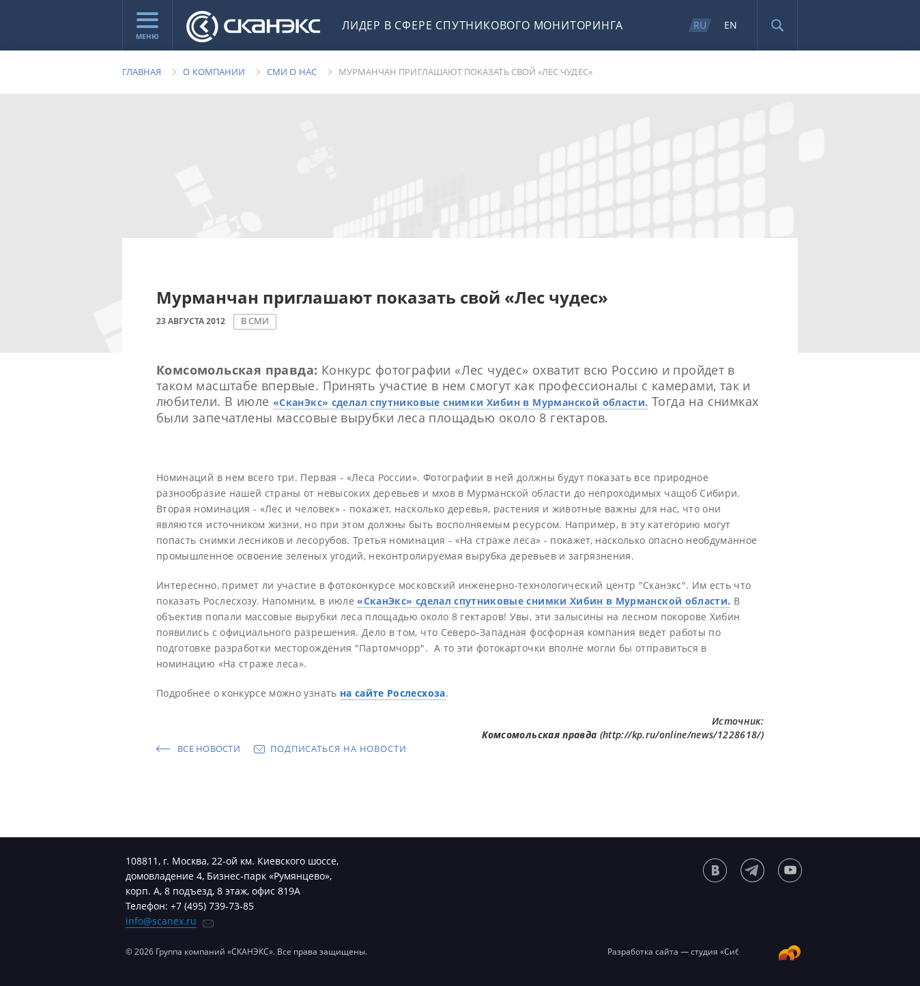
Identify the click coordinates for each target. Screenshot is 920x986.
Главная (141, 72)
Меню (147, 26)
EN (730, 24)
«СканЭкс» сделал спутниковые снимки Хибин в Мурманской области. (460, 402)
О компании (214, 72)
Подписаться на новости (338, 748)
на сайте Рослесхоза (393, 692)
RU (699, 24)
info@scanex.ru (161, 920)
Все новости (208, 748)
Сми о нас (292, 72)
